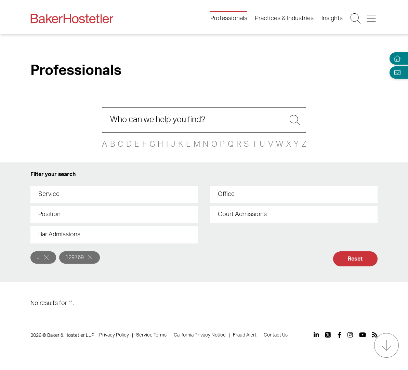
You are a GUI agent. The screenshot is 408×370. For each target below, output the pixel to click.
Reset (355, 259)
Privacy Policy (114, 335)
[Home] (396, 58)
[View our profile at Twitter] (328, 335)
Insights (332, 18)
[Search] (204, 120)
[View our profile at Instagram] (350, 335)
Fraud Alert (244, 335)
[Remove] (46, 257)
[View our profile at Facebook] (339, 335)
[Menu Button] (372, 18)
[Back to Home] (71, 18)
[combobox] (114, 194)
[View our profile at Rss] (375, 335)
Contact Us (276, 335)
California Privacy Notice (200, 335)
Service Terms (151, 335)
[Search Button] (355, 18)
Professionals (228, 18)
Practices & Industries (284, 18)
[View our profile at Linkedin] (316, 335)
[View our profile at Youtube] (362, 335)
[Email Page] (396, 72)
